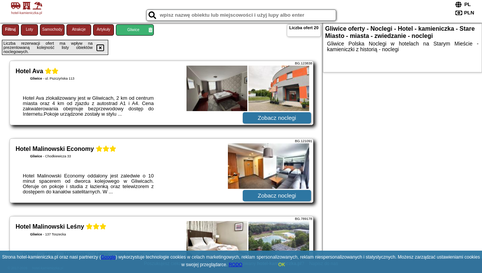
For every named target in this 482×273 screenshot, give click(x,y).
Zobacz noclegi (277, 118)
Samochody (52, 29)
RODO (235, 264)
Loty (29, 29)
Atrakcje (78, 29)
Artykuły (104, 29)
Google (108, 257)
